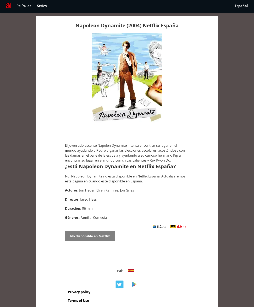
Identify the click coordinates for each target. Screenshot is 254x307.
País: (127, 271)
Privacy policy (79, 292)
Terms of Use (78, 300)
